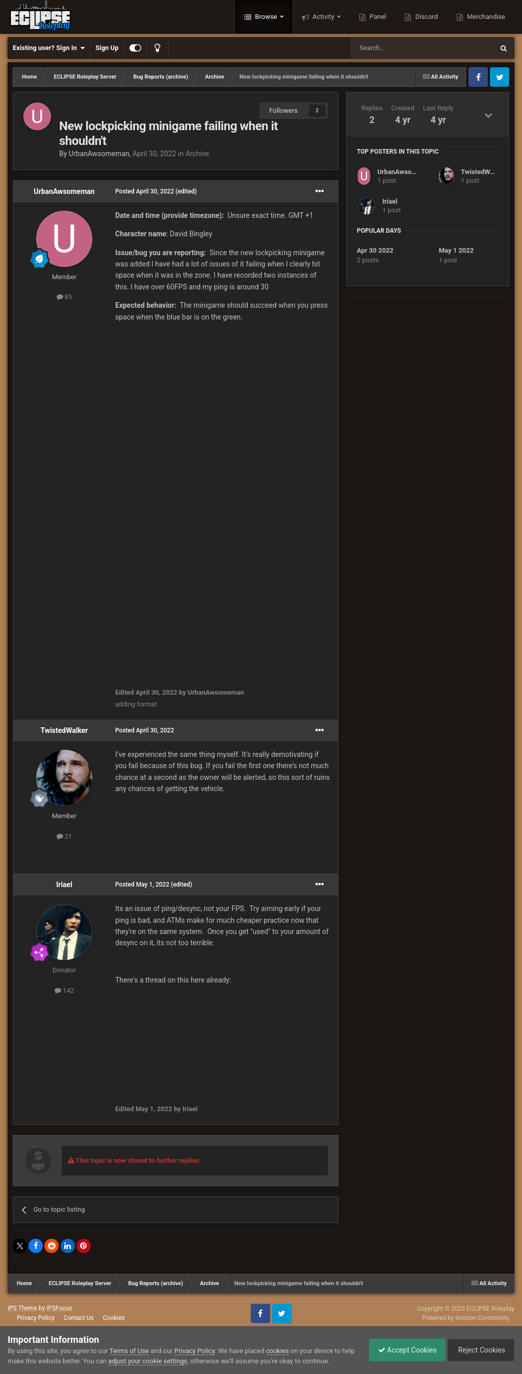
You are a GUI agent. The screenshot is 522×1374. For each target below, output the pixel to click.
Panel (377, 16)
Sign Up (106, 48)
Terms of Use (129, 1351)
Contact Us (79, 1317)
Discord (425, 16)
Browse (266, 16)
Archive (197, 154)
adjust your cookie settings (161, 1361)
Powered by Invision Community (465, 1317)
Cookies (114, 1317)
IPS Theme (22, 1308)
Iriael (64, 884)
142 (64, 990)
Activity (323, 16)
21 (64, 836)
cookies (277, 1351)
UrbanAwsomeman (99, 154)
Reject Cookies (479, 1350)
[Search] (398, 48)
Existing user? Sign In (49, 48)
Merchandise (485, 16)
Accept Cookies (402, 1350)
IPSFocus (59, 1308)
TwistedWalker (64, 730)
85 (64, 297)
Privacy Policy (36, 1317)
